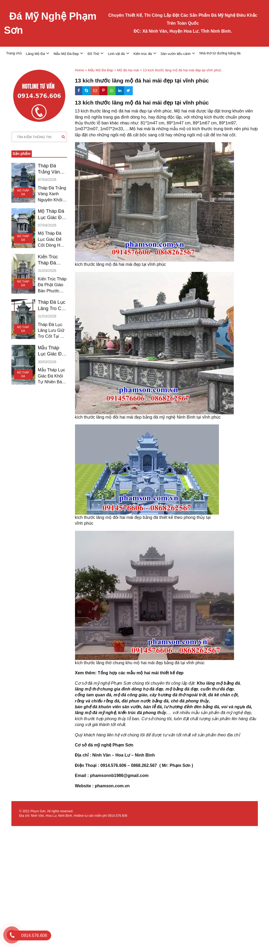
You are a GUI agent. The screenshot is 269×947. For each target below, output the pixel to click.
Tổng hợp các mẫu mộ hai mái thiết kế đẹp (141, 673)
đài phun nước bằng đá (145, 701)
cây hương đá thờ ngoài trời (178, 695)
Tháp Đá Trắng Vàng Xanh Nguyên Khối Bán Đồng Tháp (52, 169)
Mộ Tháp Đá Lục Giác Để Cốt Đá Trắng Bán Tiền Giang (52, 214)
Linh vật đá (116, 54)
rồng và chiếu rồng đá (97, 701)
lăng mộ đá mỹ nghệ (95, 712)
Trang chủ (14, 53)
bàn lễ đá (152, 707)
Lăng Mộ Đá (35, 54)
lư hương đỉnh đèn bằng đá (191, 707)
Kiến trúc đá (143, 54)
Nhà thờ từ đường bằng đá (219, 53)
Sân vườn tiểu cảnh (176, 54)
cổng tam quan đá (93, 695)
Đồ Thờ (93, 54)
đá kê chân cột (222, 695)
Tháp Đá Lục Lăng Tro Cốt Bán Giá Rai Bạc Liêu (52, 305)
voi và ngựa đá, (236, 707)
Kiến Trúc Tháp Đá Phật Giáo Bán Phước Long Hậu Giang (50, 260)
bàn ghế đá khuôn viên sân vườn (108, 707)
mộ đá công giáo (130, 695)
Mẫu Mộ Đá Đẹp (66, 54)
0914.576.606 (117, 816)
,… (168, 712)
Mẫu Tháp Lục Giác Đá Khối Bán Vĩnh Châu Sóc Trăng (51, 351)
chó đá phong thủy (190, 701)
